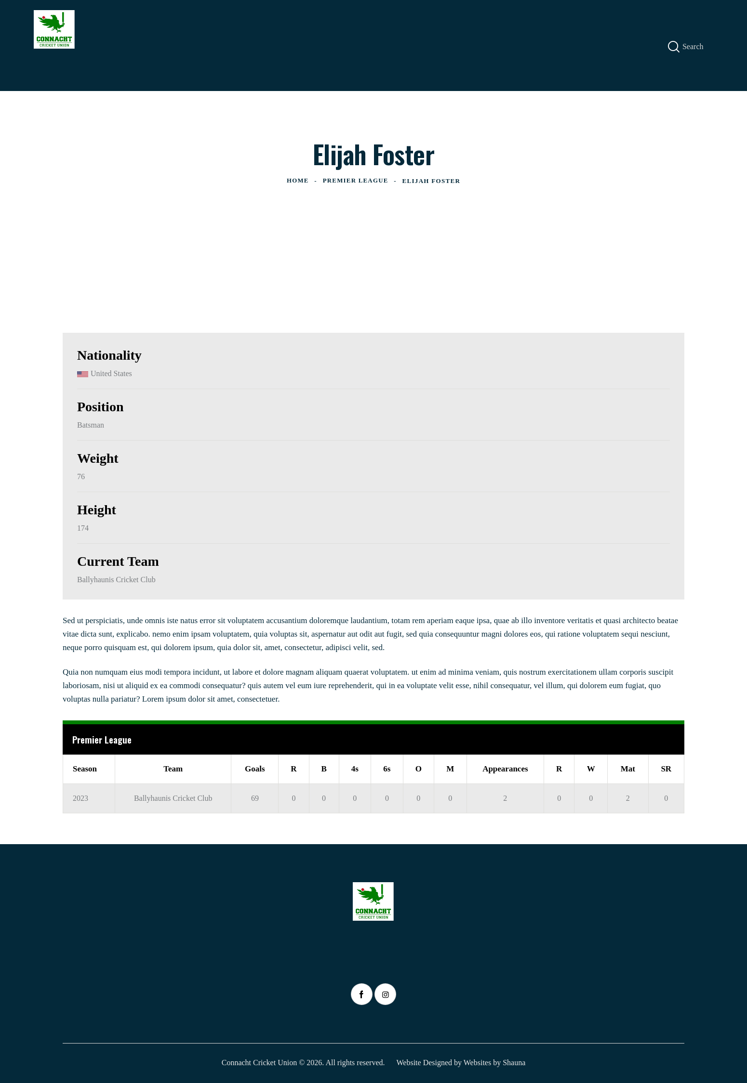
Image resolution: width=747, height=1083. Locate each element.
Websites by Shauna (494, 1062)
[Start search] (673, 46)
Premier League (355, 180)
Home (297, 180)
